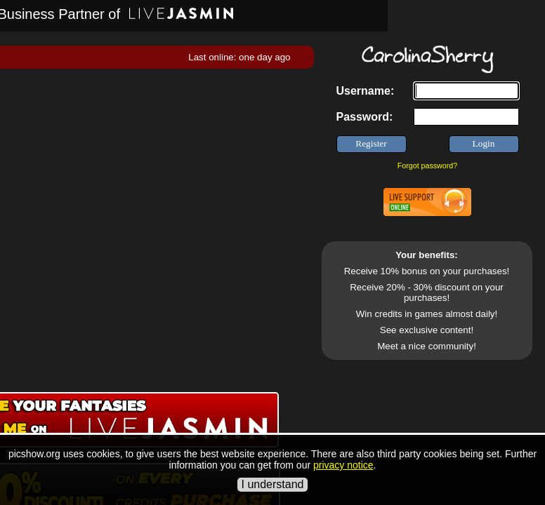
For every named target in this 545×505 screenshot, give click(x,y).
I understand (273, 484)
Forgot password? (427, 165)
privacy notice (343, 465)
